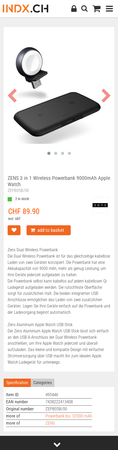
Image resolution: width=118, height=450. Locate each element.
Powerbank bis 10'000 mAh (68, 415)
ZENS (50, 423)
